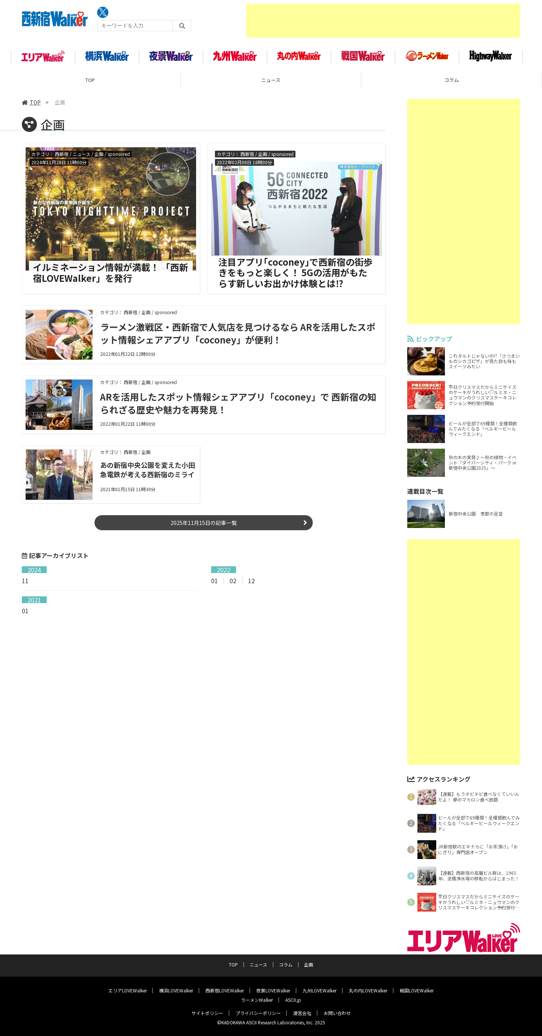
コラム (451, 80)
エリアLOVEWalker (127, 990)
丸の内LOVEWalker (368, 990)
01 (214, 581)
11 (25, 581)
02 (233, 581)
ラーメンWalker (257, 999)
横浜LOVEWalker (176, 990)
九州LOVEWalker (319, 990)
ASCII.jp (293, 999)
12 (251, 581)
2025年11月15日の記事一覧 (204, 523)
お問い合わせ (337, 1012)
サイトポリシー (207, 1012)
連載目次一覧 (425, 492)
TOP (90, 80)
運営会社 (302, 1012)
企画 (308, 964)
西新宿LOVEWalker (225, 990)
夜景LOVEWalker (273, 990)
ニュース (270, 80)
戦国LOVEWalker (417, 990)
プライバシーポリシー (258, 1012)
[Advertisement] (383, 21)
